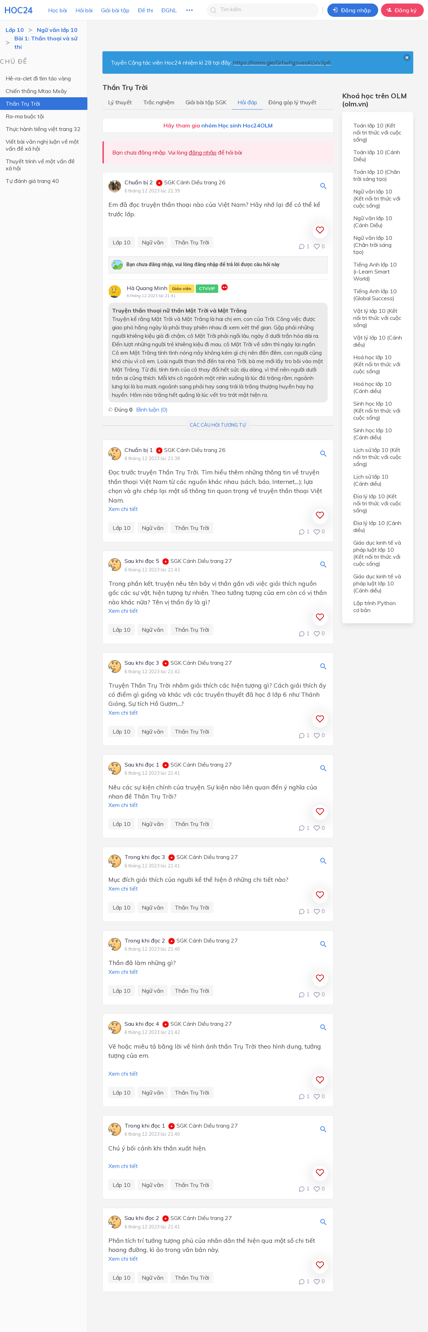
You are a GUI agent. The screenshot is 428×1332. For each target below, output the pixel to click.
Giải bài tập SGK (206, 102)
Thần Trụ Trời (23, 103)
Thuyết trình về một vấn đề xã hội (40, 165)
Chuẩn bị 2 (139, 182)
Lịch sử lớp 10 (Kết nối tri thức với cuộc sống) (377, 456)
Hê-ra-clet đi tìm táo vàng (38, 78)
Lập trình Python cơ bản (374, 606)
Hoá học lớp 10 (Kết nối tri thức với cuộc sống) (376, 364)
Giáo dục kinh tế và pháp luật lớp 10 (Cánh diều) (377, 583)
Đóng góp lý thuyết (292, 102)
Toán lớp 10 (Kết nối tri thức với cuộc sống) (377, 132)
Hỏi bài (84, 10)
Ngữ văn (152, 242)
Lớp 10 (15, 29)
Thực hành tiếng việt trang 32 (43, 128)
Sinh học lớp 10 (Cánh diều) (372, 434)
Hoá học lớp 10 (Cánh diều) (372, 387)
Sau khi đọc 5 (142, 561)
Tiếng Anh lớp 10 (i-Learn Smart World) (375, 271)
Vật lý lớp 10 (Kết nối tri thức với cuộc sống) (377, 317)
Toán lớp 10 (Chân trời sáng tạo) (376, 175)
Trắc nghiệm (158, 102)
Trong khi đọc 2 (145, 941)
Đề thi (145, 10)
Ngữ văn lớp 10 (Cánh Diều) (372, 222)
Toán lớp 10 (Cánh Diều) (376, 156)
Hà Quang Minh (172, 288)
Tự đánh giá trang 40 (32, 180)
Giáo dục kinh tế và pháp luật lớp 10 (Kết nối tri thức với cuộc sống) (377, 553)
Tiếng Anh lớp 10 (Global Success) (375, 295)
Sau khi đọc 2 (142, 1218)
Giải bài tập (115, 10)
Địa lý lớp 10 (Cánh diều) (377, 526)
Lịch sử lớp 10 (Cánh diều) (370, 480)
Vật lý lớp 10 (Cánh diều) (377, 341)
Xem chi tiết (123, 508)
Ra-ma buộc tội (25, 116)
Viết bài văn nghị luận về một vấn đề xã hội (42, 145)
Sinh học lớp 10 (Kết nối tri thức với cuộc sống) (376, 410)
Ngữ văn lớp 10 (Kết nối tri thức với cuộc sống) (376, 198)
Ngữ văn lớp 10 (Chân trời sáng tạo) (372, 244)
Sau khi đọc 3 (142, 663)
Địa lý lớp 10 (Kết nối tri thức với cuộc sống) (377, 503)
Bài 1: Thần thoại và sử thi (46, 42)
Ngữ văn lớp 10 (57, 29)
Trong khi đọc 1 (145, 1126)
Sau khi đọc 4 (142, 1024)
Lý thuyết (120, 102)
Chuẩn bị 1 (139, 450)
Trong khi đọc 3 (145, 857)
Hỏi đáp (247, 102)
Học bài (57, 10)
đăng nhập (202, 152)
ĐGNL (169, 10)
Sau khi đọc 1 (142, 765)
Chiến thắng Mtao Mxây (36, 90)
